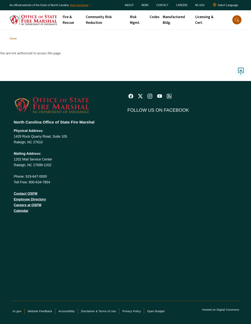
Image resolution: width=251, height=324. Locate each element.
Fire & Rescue (68, 19)
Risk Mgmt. (135, 19)
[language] (228, 5)
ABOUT (129, 5)
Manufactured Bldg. (174, 19)
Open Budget (156, 311)
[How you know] (80, 5)
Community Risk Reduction (99, 19)
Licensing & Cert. (204, 19)
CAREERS (182, 5)
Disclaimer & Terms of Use (98, 311)
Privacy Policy (131, 311)
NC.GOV (199, 5)
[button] (236, 19)
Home (13, 38)
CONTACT (162, 5)
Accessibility (67, 311)
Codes (155, 17)
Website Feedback (40, 311)
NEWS (145, 5)
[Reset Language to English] (214, 5)
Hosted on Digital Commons (220, 309)
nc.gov (17, 311)
